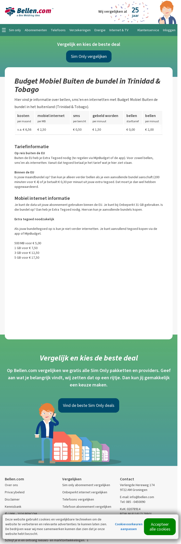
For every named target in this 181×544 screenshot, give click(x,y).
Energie (100, 30)
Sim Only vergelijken (89, 56)
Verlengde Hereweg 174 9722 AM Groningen (137, 487)
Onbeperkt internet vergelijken (84, 492)
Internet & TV (118, 30)
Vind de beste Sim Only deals (88, 405)
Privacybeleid (15, 492)
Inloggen (169, 30)
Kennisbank (13, 506)
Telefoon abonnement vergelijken (86, 506)
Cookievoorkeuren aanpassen (129, 526)
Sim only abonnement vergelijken (86, 485)
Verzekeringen (80, 30)
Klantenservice (148, 30)
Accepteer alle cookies (160, 526)
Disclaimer (12, 499)
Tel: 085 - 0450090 (132, 502)
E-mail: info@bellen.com (137, 497)
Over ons (11, 485)
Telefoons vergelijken (78, 499)
